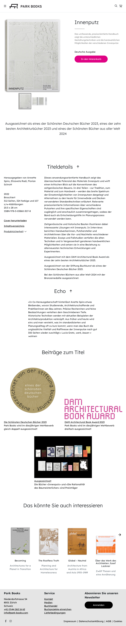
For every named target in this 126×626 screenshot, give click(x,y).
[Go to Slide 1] (25, 101)
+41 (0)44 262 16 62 (14, 609)
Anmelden (98, 605)
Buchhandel (50, 605)
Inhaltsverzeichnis (14, 226)
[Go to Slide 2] (37, 101)
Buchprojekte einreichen (57, 609)
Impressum (70, 621)
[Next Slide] (62, 55)
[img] (5, 6)
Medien (48, 602)
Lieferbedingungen (55, 612)
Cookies (117, 621)
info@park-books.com (16, 612)
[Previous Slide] (3, 55)
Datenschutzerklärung (91, 621)
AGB (108, 621)
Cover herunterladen (15, 220)
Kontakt (48, 599)
